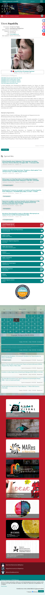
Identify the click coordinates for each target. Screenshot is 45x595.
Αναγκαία (30, 591)
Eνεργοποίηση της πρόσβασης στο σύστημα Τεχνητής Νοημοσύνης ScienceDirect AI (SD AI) (22, 338)
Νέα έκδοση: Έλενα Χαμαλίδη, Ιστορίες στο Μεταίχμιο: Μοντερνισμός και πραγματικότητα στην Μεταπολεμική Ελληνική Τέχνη (20, 214)
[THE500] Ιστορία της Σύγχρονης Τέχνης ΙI (11, 81)
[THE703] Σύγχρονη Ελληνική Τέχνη (9, 83)
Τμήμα (6, 16)
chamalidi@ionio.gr (14, 34)
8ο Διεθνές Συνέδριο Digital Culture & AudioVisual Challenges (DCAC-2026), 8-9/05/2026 (22, 372)
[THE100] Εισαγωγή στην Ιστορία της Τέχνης (11, 77)
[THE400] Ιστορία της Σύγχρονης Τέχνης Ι (11, 80)
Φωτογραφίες (6, 196)
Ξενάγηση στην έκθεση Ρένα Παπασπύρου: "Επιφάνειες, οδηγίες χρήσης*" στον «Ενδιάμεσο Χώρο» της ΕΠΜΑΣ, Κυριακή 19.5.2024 (22, 171)
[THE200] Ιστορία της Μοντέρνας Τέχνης (10, 79)
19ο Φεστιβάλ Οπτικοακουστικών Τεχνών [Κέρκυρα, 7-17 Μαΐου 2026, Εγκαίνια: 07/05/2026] (20, 387)
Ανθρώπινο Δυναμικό (14, 16)
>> (41, 309)
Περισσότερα (4, 586)
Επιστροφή (5, 149)
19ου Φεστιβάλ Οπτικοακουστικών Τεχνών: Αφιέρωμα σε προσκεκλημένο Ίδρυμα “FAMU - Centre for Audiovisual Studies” (21, 379)
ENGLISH (33, 1)
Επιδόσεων (35, 591)
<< (4, 309)
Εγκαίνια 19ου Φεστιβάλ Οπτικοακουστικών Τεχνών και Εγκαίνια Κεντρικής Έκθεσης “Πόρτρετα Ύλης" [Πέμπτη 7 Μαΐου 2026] (22, 365)
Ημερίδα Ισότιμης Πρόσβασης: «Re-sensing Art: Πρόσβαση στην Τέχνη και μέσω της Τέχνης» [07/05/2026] (21, 357)
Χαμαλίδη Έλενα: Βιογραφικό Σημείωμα (22, 71)
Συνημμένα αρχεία (8, 185)
